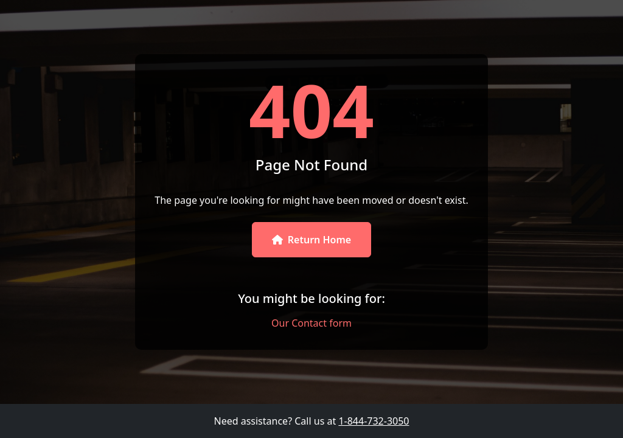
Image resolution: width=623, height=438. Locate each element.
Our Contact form (311, 323)
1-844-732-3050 (373, 421)
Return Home (311, 239)
